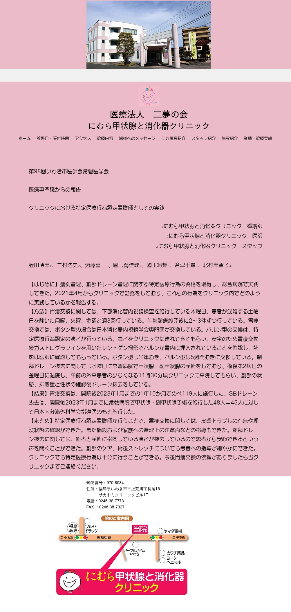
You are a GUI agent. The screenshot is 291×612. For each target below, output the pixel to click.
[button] (148, 35)
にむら (100, 126)
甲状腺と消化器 (140, 126)
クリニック (189, 126)
